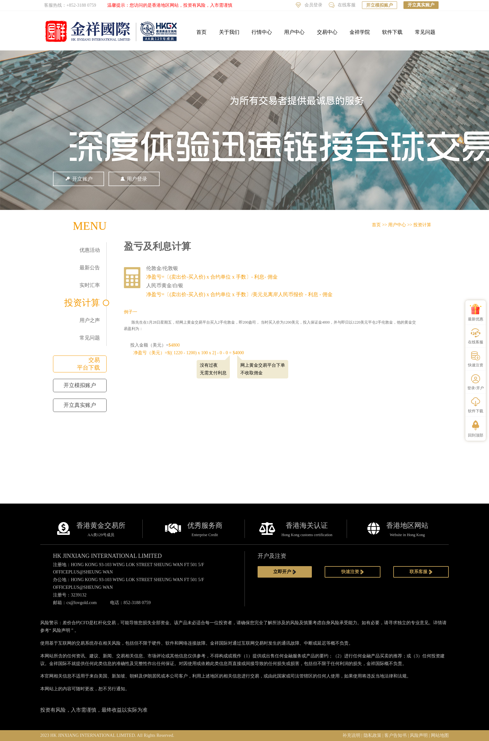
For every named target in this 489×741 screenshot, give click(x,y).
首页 (201, 32)
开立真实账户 (421, 5)
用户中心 (294, 32)
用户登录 (134, 179)
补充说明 (351, 735)
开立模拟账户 (379, 5)
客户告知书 (395, 735)
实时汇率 (89, 285)
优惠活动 (89, 250)
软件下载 (392, 32)
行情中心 (262, 32)
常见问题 (425, 32)
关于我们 (229, 32)
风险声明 (61, 630)
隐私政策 (372, 735)
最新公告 (89, 267)
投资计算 (82, 303)
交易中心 (327, 32)
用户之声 (89, 320)
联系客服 (421, 571)
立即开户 (284, 571)
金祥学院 (360, 32)
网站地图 (440, 735)
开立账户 (78, 179)
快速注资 (352, 571)
